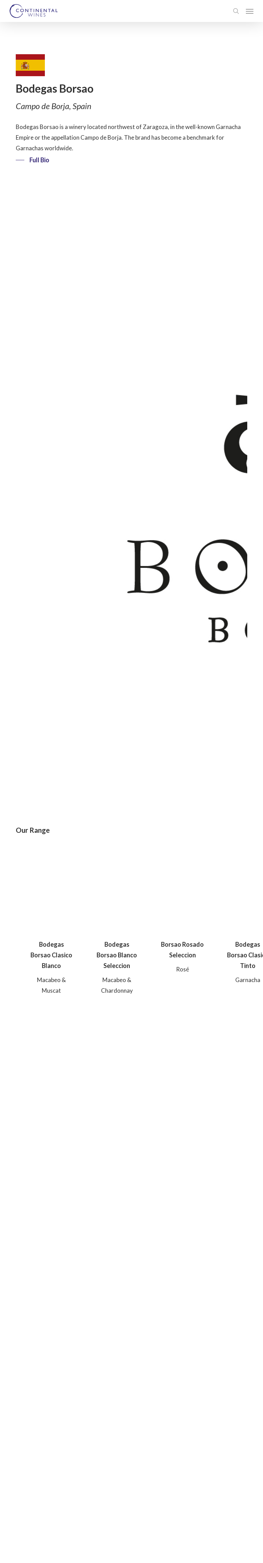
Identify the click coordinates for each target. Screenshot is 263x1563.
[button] (249, 11)
